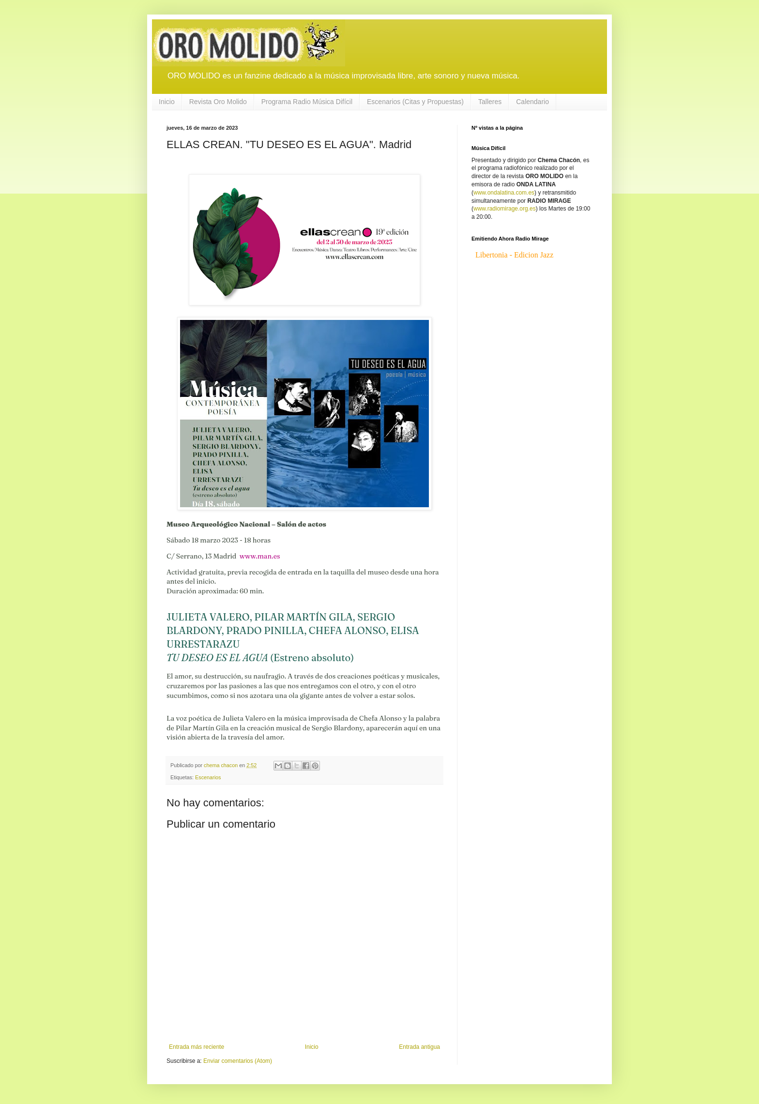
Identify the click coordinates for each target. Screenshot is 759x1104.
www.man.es (260, 556)
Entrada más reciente (196, 1047)
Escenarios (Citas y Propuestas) (415, 102)
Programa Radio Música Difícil (306, 102)
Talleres (489, 102)
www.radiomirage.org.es (504, 208)
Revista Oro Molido (218, 102)
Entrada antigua (419, 1047)
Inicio (167, 102)
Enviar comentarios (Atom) (237, 1061)
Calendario (532, 102)
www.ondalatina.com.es (503, 192)
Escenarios (208, 777)
